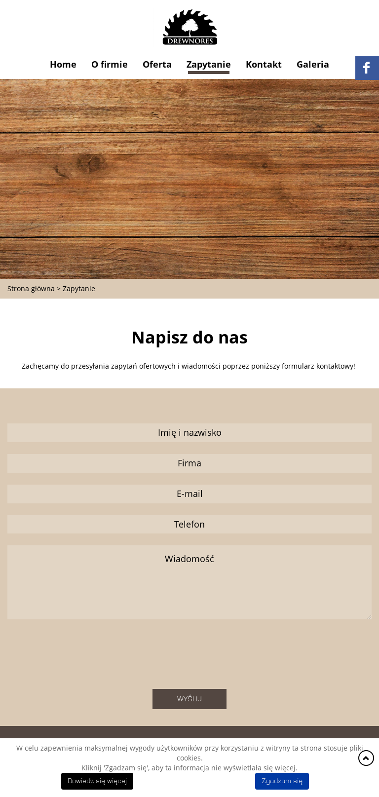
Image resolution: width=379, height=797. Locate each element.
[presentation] (189, 658)
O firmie (109, 64)
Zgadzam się (282, 781)
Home (63, 64)
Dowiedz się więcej (97, 781)
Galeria (313, 64)
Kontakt (264, 64)
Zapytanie (209, 64)
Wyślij (189, 699)
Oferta (157, 64)
